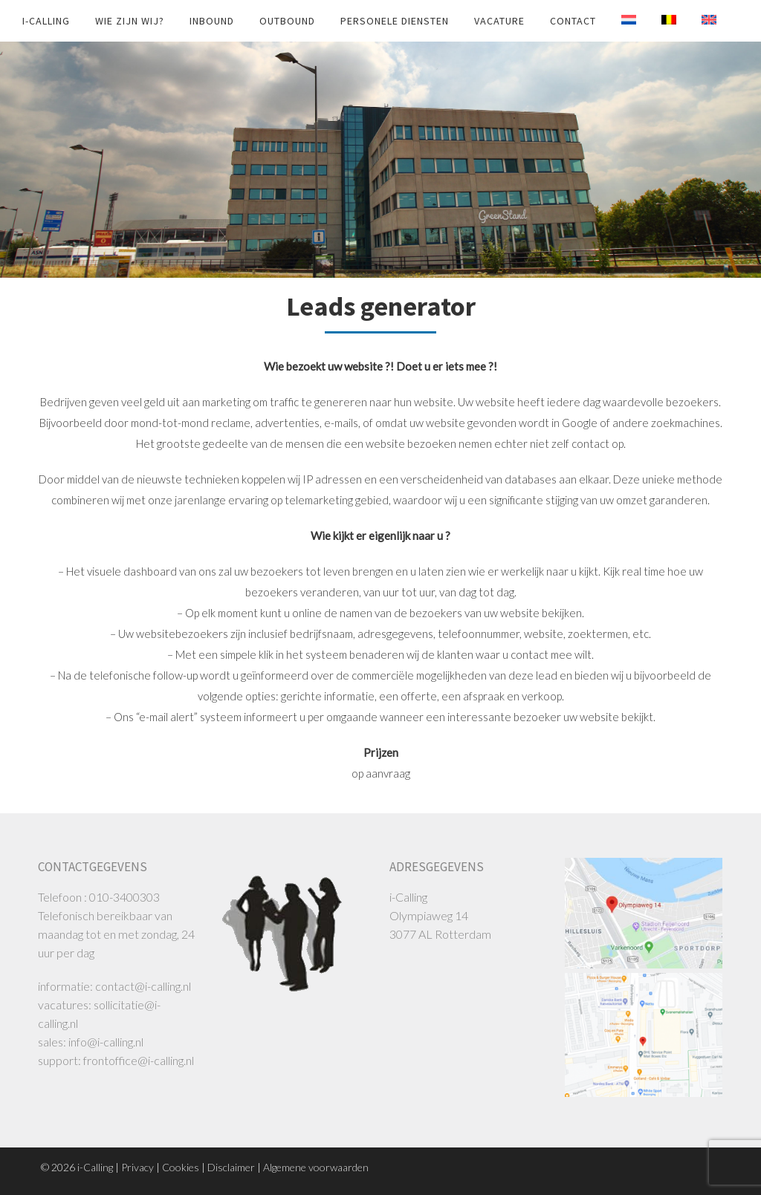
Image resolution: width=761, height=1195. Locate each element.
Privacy (137, 1167)
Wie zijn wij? (129, 20)
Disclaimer (231, 1167)
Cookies (180, 1167)
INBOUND (212, 20)
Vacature (499, 20)
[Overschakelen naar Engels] (697, 20)
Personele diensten (394, 20)
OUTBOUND (287, 20)
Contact (573, 20)
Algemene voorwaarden (316, 1167)
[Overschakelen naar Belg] (657, 20)
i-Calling (46, 20)
